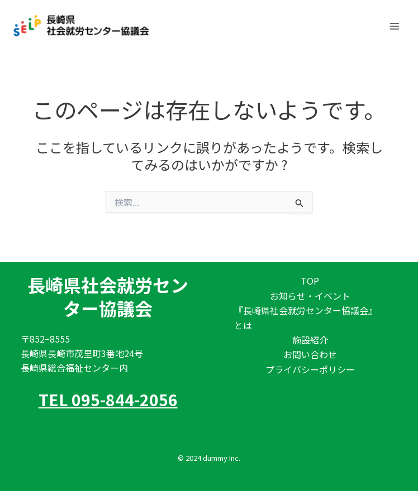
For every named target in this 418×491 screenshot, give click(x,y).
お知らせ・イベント (310, 295)
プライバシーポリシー (310, 369)
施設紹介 (310, 339)
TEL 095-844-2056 (108, 399)
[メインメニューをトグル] (394, 25)
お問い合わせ (310, 354)
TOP (310, 280)
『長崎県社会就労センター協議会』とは (305, 317)
